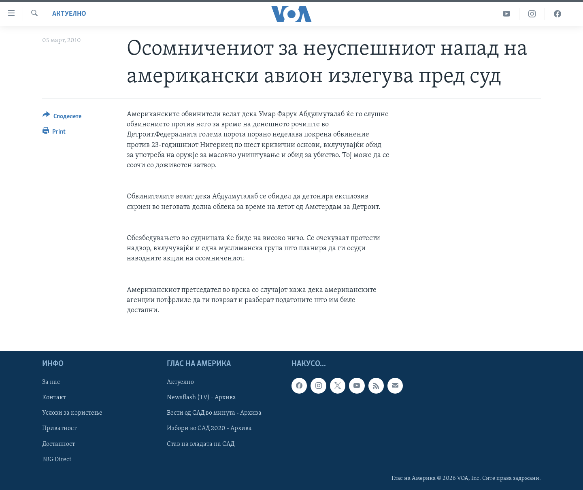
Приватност (59, 429)
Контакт (54, 398)
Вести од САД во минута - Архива (214, 413)
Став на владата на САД (200, 444)
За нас (51, 382)
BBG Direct (56, 459)
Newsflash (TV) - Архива (201, 398)
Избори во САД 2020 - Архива (209, 429)
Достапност (58, 444)
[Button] (62, 117)
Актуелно (69, 14)
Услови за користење (72, 413)
